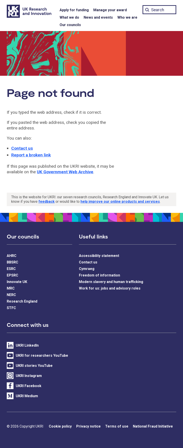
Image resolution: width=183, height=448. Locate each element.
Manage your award (110, 10)
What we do (69, 17)
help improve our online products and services (120, 201)
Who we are (127, 17)
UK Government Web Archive (65, 171)
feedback (46, 201)
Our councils (70, 25)
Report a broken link (31, 155)
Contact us (22, 148)
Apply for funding (74, 10)
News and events (98, 17)
